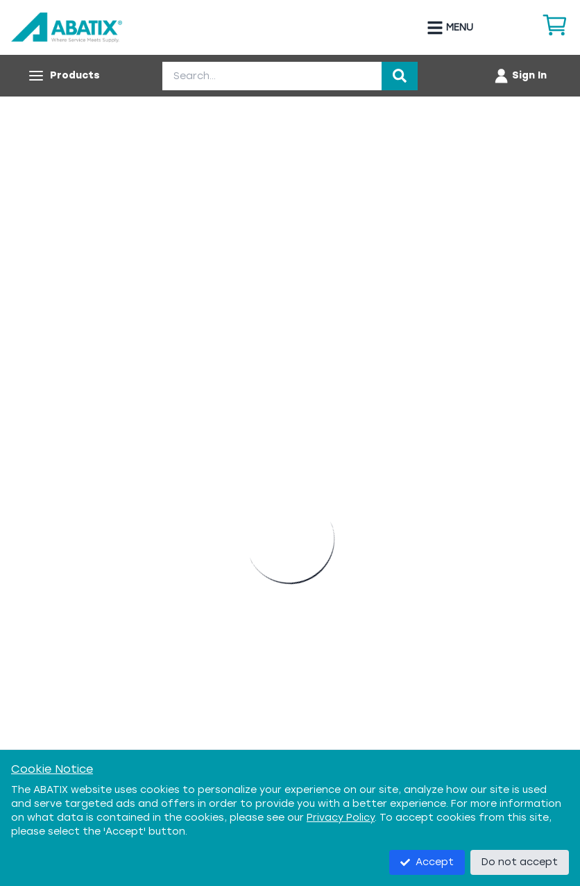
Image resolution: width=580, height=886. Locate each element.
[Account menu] (520, 76)
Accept (427, 862)
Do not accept (519, 862)
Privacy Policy (341, 818)
